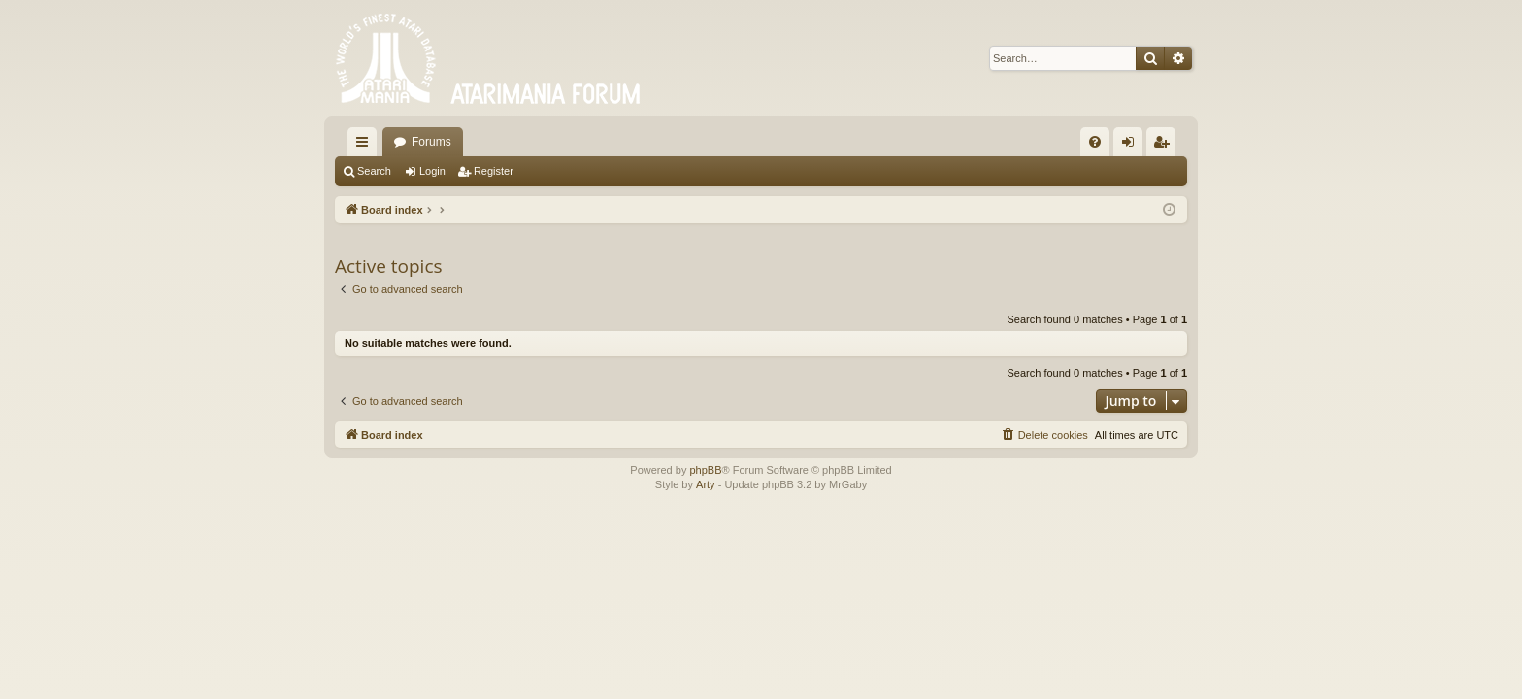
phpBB (705, 470)
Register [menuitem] (1165, 145)
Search (374, 171)
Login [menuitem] (1132, 145)
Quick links (366, 145)
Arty (705, 484)
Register (493, 171)
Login (432, 171)
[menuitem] (1094, 141)
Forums (431, 142)
